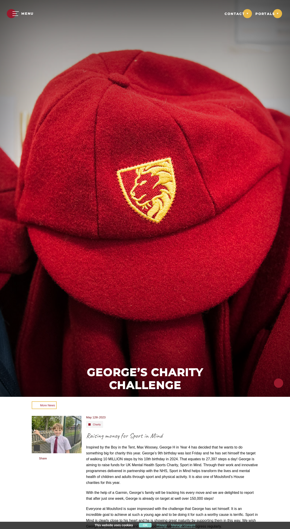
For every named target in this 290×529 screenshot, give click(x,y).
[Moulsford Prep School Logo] (145, 14)
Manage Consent (183, 525)
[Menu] (20, 13)
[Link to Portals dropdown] (268, 13)
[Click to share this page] (278, 383)
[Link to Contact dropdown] (238, 13)
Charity (97, 424)
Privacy (162, 525)
